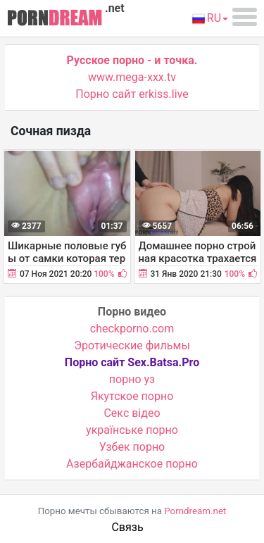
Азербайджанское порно (132, 463)
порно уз (132, 379)
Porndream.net (195, 511)
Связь (127, 527)
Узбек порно (132, 447)
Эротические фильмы (132, 345)
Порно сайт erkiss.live (131, 94)
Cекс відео (131, 413)
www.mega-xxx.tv (132, 77)
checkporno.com (132, 328)
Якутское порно (132, 396)
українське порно (132, 430)
